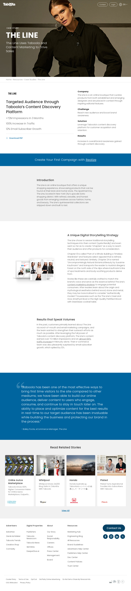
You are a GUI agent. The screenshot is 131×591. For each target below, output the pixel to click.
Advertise (10, 532)
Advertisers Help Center (78, 549)
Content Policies (75, 562)
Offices (50, 547)
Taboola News (33, 543)
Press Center (53, 551)
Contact (103, 4)
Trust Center (73, 566)
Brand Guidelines (75, 544)
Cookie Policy (11, 579)
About (50, 526)
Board (50, 560)
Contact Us (114, 528)
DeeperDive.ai (33, 551)
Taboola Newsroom (31, 537)
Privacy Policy (25, 583)
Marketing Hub (74, 532)
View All (65, 510)
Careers (50, 543)
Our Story (51, 532)
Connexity (10, 549)
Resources (18, 79)
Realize (91, 160)
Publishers (31, 532)
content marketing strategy (81, 284)
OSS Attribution (12, 583)
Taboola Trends (13, 540)
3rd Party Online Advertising (49, 579)
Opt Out (34, 579)
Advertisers (11, 526)
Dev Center (73, 557)
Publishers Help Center (78, 553)
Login (113, 4)
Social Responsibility (53, 537)
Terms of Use (24, 579)
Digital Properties (35, 526)
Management (53, 555)
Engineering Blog (75, 536)
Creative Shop (12, 544)
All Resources (74, 540)
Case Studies (30, 79)
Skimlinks (31, 547)
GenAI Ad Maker (13, 536)
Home (9, 79)
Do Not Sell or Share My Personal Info (76, 579)
